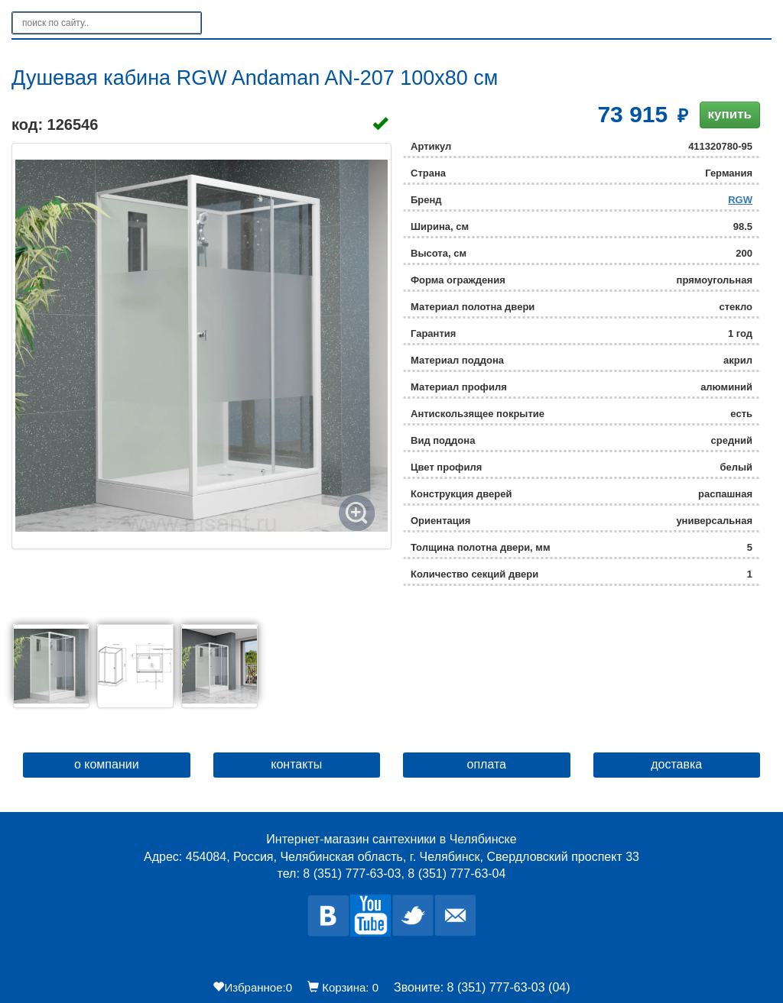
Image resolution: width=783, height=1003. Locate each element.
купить (730, 114)
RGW (740, 199)
